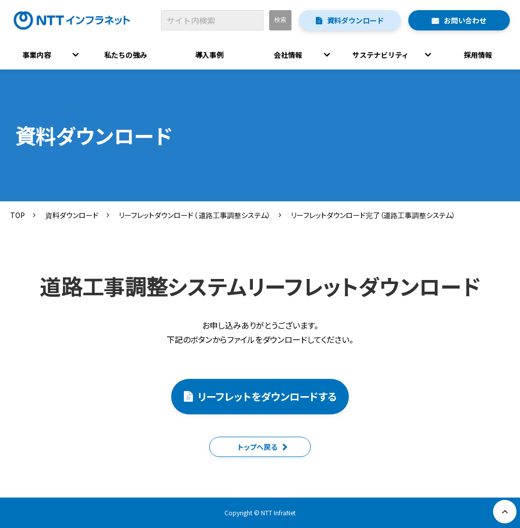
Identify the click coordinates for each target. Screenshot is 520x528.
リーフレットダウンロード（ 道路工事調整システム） (195, 215)
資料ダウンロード (355, 20)
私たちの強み (125, 55)
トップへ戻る (257, 447)
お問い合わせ (465, 20)
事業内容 (36, 55)
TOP (17, 215)
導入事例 (209, 55)
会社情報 (288, 55)
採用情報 (478, 55)
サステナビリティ (380, 55)
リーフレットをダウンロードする (267, 396)
